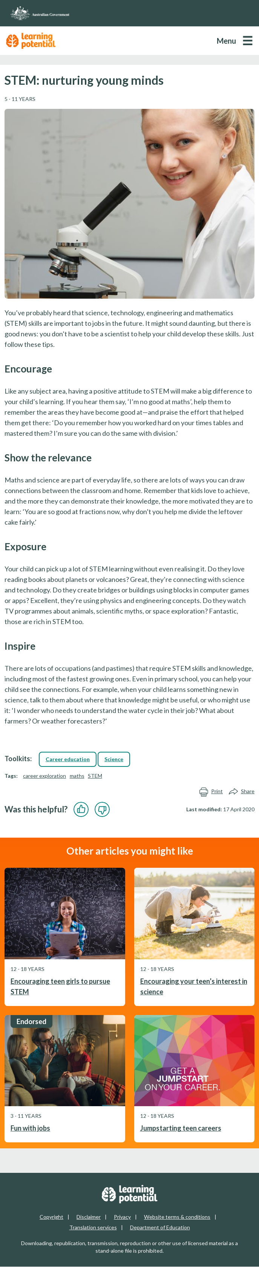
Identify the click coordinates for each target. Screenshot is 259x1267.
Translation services (93, 1227)
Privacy (122, 1217)
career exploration (44, 775)
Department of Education (160, 1227)
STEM (95, 775)
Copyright (51, 1217)
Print (211, 791)
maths (77, 775)
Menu (226, 40)
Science (113, 759)
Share (241, 791)
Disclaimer (89, 1217)
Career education (68, 759)
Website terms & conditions (177, 1217)
